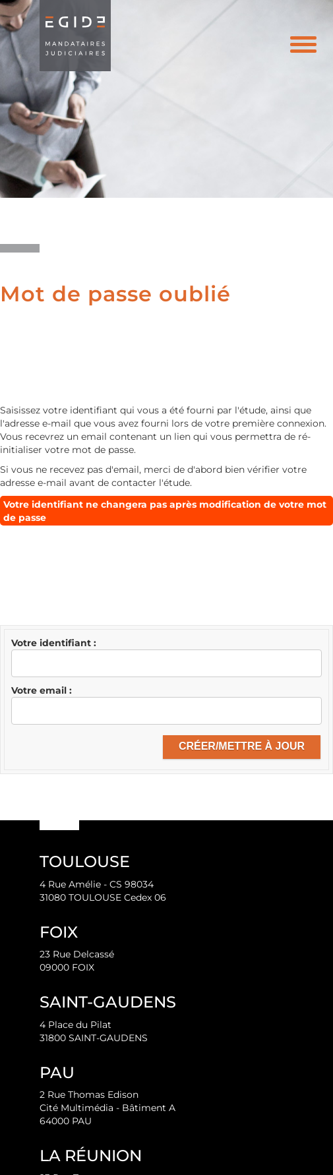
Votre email (40, 690)
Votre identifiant (52, 643)
